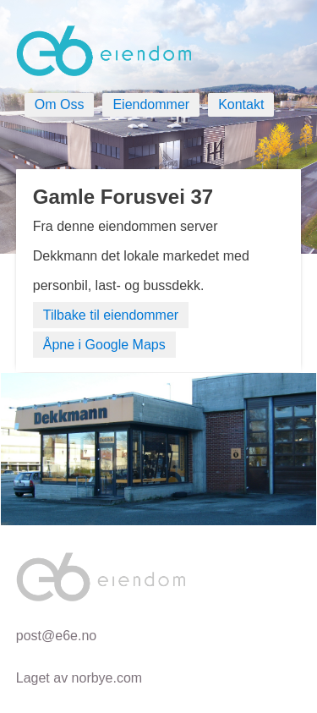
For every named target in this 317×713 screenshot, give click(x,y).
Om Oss (60, 104)
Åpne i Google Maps (104, 344)
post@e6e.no (56, 635)
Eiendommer (150, 104)
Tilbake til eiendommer (110, 315)
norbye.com (107, 678)
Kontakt (241, 104)
